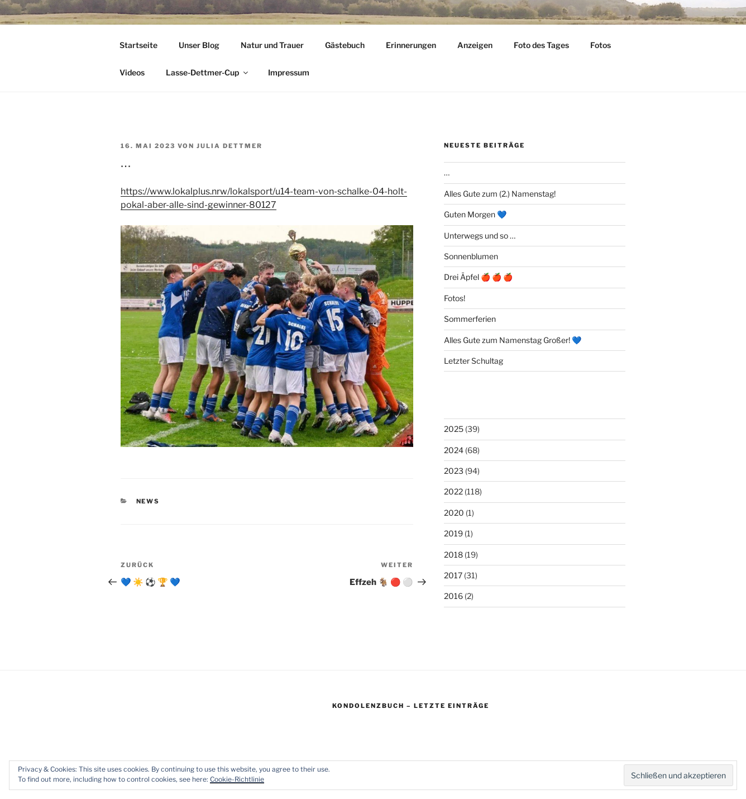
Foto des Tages (541, 45)
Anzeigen (474, 45)
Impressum (288, 72)
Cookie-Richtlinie (237, 779)
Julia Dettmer (229, 146)
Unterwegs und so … (479, 235)
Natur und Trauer (272, 45)
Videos (132, 72)
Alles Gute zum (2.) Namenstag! (500, 193)
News (148, 501)
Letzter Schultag (473, 360)
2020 (454, 512)
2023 (453, 470)
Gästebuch (345, 45)
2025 (453, 429)
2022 (453, 491)
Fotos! (454, 298)
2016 (453, 596)
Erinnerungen (411, 45)
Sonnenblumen (471, 256)
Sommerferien (470, 319)
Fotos (600, 45)
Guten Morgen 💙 (475, 214)
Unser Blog (199, 45)
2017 (453, 575)
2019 (453, 533)
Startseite (138, 45)
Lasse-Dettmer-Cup (208, 72)
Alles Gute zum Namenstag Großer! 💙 (512, 340)
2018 (453, 554)
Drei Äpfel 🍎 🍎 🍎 (478, 277)
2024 (453, 450)
